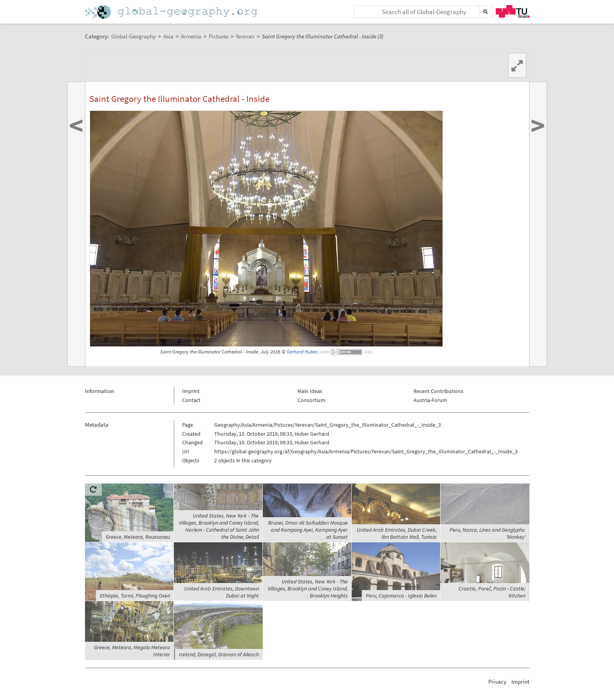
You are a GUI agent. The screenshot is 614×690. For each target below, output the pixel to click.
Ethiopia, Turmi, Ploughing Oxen (135, 595)
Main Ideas (310, 391)
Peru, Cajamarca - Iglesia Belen (401, 595)
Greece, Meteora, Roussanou (138, 536)
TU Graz (512, 11)
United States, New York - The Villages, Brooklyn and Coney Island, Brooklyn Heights (308, 588)
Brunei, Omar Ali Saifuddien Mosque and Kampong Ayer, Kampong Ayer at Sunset (308, 529)
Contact (191, 400)
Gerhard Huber (302, 351)
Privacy (497, 681)
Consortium (311, 400)
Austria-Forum (430, 400)
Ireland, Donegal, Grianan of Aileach (219, 654)
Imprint (191, 391)
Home (172, 12)
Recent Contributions (438, 391)
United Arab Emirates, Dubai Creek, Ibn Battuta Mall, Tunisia (397, 533)
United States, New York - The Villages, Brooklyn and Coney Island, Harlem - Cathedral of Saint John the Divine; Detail (219, 526)
